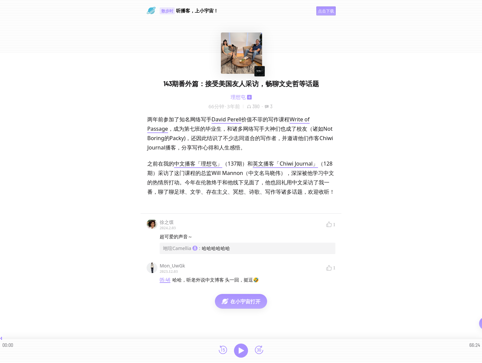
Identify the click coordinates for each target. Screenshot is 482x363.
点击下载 (326, 11)
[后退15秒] (223, 350)
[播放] (241, 351)
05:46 (165, 280)
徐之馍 (167, 222)
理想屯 (238, 97)
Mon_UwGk (172, 265)
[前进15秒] (259, 350)
